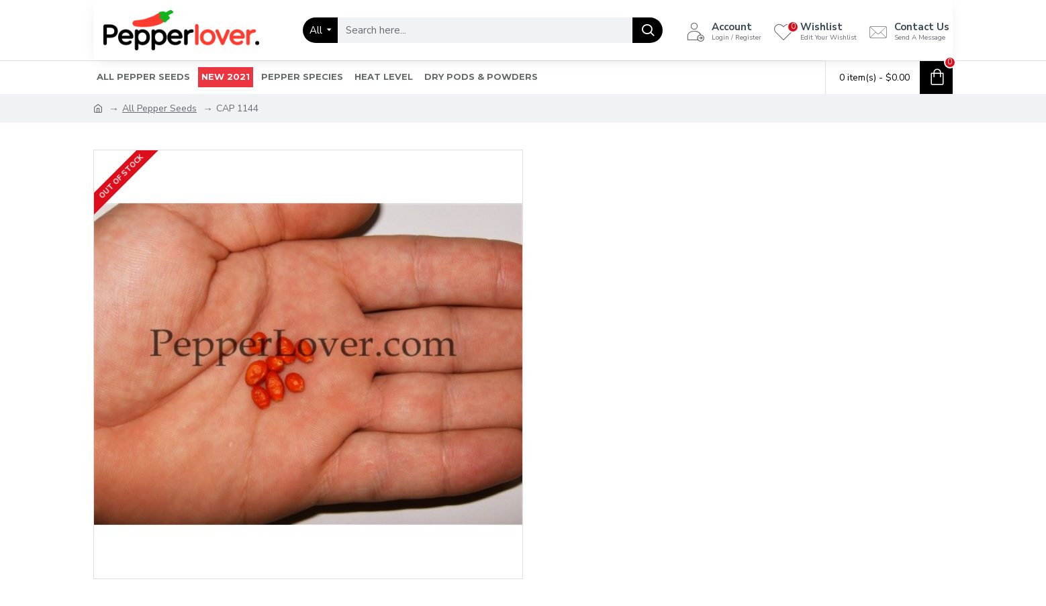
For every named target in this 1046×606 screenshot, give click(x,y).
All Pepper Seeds (159, 108)
